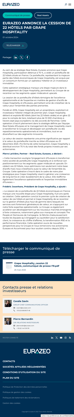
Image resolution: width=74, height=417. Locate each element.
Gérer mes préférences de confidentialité (57, 416)
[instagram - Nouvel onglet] (65, 337)
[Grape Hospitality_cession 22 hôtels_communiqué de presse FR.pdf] (15, 45)
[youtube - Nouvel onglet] (61, 337)
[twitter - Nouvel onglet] (56, 337)
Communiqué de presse (17, 15)
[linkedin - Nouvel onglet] (52, 337)
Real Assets (43, 15)
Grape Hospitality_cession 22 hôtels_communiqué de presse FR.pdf (36, 264)
